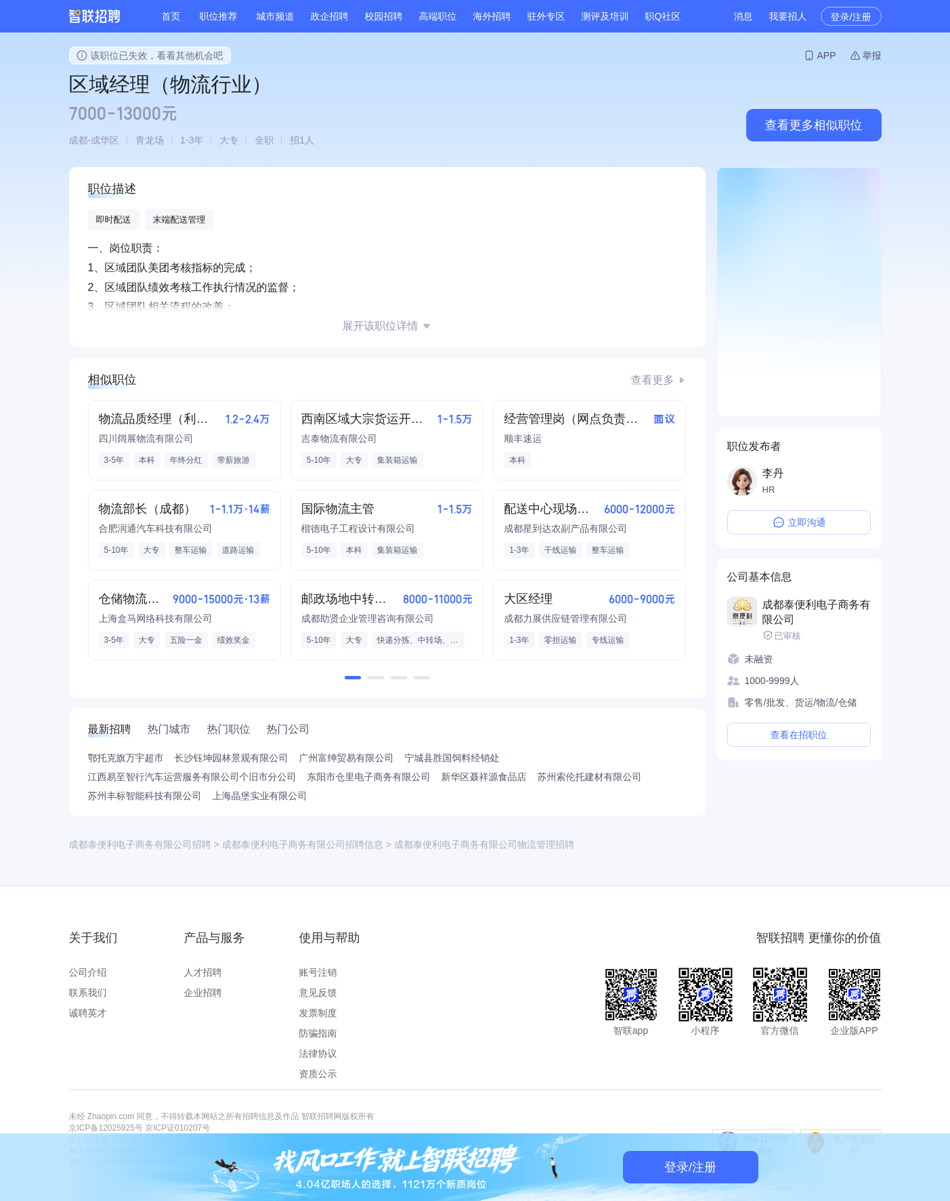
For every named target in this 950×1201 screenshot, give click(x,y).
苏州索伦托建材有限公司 (590, 776)
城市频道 (276, 16)
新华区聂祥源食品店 (484, 776)
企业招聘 (203, 992)
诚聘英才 (88, 1012)
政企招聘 (330, 16)
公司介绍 (88, 972)
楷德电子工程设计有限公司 (358, 528)
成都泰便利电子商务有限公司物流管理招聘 (484, 844)
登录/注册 (851, 17)
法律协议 (318, 1053)
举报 (872, 55)
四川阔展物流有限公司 (146, 438)
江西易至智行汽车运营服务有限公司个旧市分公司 (192, 776)
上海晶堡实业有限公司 (260, 795)
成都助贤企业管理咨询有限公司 (367, 618)
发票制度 (318, 1012)
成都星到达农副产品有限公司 (565, 528)
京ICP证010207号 (177, 1128)
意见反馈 (318, 992)
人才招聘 (203, 972)
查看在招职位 (799, 734)
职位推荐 (219, 16)
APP (826, 55)
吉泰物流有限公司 (339, 438)
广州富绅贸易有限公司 (346, 757)
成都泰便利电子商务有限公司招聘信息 (302, 844)
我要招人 (788, 16)
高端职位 (438, 16)
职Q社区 (663, 16)
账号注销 (318, 972)
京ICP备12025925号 (106, 1128)
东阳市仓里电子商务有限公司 (369, 776)
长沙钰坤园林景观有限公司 (231, 757)
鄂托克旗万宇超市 (126, 757)
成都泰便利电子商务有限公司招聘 (140, 844)
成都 (78, 140)
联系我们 (88, 992)
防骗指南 (318, 1033)
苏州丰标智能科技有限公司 (145, 795)
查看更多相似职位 (814, 125)
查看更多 (652, 380)
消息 (743, 16)
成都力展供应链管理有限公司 (565, 618)
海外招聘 (492, 16)
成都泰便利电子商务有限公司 (816, 612)
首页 (171, 16)
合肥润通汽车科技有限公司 (156, 528)
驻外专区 (546, 16)
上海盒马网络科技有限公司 (156, 618)
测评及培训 (605, 16)
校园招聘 (384, 16)
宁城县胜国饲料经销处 (452, 757)
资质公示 (318, 1073)
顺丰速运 (523, 438)
